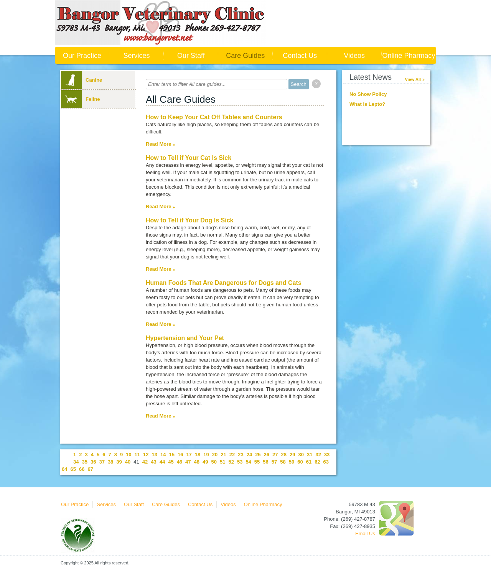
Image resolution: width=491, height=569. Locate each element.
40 (127, 462)
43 (153, 462)
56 (265, 462)
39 (119, 462)
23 (240, 454)
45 (170, 462)
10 (128, 454)
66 (81, 469)
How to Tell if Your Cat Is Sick (188, 158)
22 (232, 454)
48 (196, 462)
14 (163, 454)
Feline (80, 99)
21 (223, 454)
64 (64, 469)
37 (101, 462)
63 (326, 462)
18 (197, 454)
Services (136, 55)
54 (248, 462)
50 (214, 462)
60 (300, 462)
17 (188, 454)
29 (292, 454)
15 (171, 454)
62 (317, 462)
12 (145, 454)
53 (239, 462)
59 (291, 462)
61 (308, 462)
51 (222, 462)
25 (257, 454)
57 (274, 462)
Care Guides (245, 55)
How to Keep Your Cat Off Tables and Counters (214, 117)
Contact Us (300, 55)
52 (231, 462)
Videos (354, 55)
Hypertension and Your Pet (185, 338)
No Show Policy (368, 94)
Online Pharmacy (408, 55)
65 (73, 469)
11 (137, 454)
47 (188, 462)
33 (327, 454)
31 (309, 454)
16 (180, 454)
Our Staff (191, 55)
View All (413, 79)
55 (257, 462)
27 (275, 454)
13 (154, 454)
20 (214, 454)
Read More (158, 144)
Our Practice (82, 55)
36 (93, 462)
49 (205, 462)
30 (300, 454)
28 (284, 454)
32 (318, 454)
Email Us (365, 533)
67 (90, 469)
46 (179, 462)
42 (145, 462)
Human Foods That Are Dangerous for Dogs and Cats (224, 283)
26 (266, 454)
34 (76, 462)
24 (249, 454)
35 (84, 462)
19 (206, 454)
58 (282, 462)
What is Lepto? (367, 104)
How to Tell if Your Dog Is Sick (189, 220)
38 (110, 462)
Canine (81, 80)
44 (162, 462)
